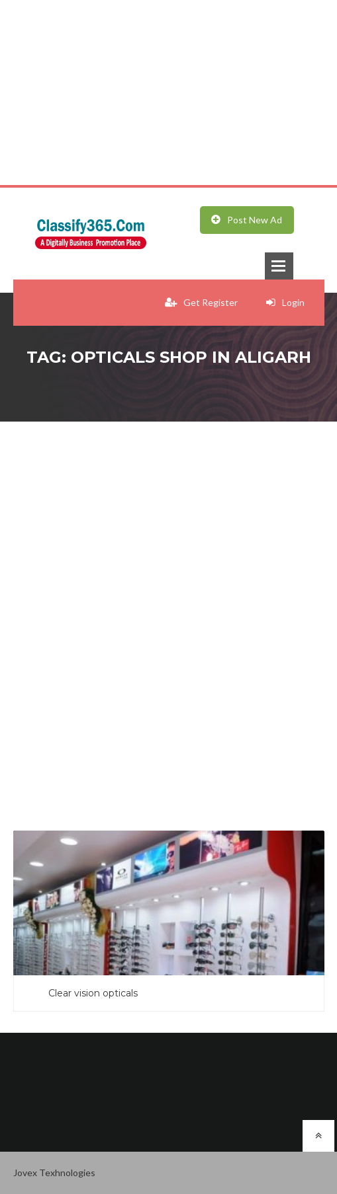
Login (285, 302)
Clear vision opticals (93, 993)
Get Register (201, 302)
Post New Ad (246, 219)
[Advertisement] (168, 92)
